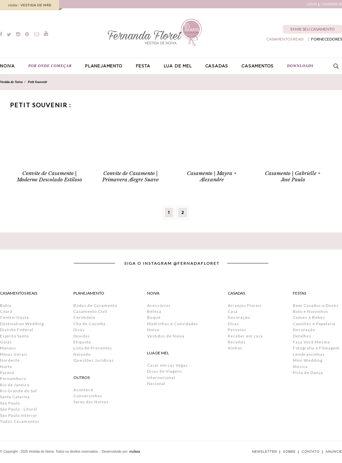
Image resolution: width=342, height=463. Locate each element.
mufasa (134, 451)
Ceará (6, 311)
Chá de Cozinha (89, 323)
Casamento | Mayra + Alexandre (212, 176)
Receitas (237, 341)
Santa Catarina (15, 396)
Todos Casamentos (20, 421)
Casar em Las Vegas (167, 365)
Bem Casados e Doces (316, 305)
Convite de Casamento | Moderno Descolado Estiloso (49, 176)
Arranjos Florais (245, 305)
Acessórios (159, 305)
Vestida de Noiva (11, 82)
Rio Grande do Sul (18, 390)
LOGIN (312, 4)
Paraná (7, 372)
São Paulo (10, 403)
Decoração (239, 317)
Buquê (154, 317)
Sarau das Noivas (91, 401)
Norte (6, 366)
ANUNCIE (333, 451)
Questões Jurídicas (93, 360)
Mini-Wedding (307, 360)
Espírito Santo (14, 335)
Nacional (156, 383)
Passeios (237, 329)
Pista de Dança (308, 372)
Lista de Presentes (92, 347)
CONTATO (310, 451)
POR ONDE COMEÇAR (50, 66)
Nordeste (10, 360)
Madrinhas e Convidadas (172, 323)
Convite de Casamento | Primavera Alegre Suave (130, 176)
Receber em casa (245, 335)
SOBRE (289, 451)
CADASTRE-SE (331, 4)
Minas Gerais (14, 354)
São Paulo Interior (18, 415)
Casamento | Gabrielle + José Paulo (293, 176)
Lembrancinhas (309, 354)
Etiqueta (82, 341)
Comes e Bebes (309, 317)
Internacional (161, 377)
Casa (233, 311)
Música (300, 366)
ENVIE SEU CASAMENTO (313, 29)
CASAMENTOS (257, 66)
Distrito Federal (16, 329)
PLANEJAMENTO (104, 66)
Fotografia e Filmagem (316, 347)
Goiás (6, 341)
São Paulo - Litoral (18, 409)
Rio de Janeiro (15, 384)
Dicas (79, 329)
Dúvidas (81, 335)
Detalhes (302, 335)
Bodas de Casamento (95, 305)
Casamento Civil (90, 311)
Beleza (154, 311)
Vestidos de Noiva (166, 335)
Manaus (8, 347)
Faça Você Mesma (311, 341)
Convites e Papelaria (314, 323)
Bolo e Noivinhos (310, 311)
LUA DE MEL (178, 66)
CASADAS (216, 66)
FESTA (143, 66)
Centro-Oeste (14, 317)
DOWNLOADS (300, 66)
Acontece (83, 389)
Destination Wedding (22, 323)
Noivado (82, 354)
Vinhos (235, 347)
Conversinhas (87, 395)
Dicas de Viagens (164, 371)
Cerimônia (84, 317)
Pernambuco (13, 378)
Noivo (153, 329)
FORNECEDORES (326, 39)
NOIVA (7, 66)
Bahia (6, 305)
